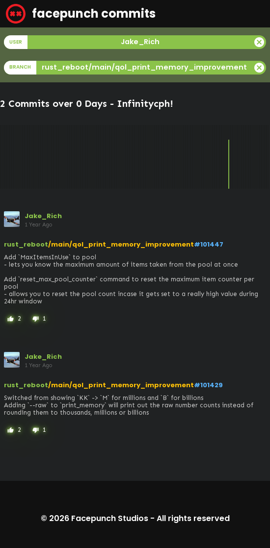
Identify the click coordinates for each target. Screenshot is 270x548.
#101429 (208, 385)
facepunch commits (81, 14)
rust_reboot (26, 244)
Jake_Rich (43, 216)
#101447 (208, 244)
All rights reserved (193, 518)
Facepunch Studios (109, 518)
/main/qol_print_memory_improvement (121, 244)
